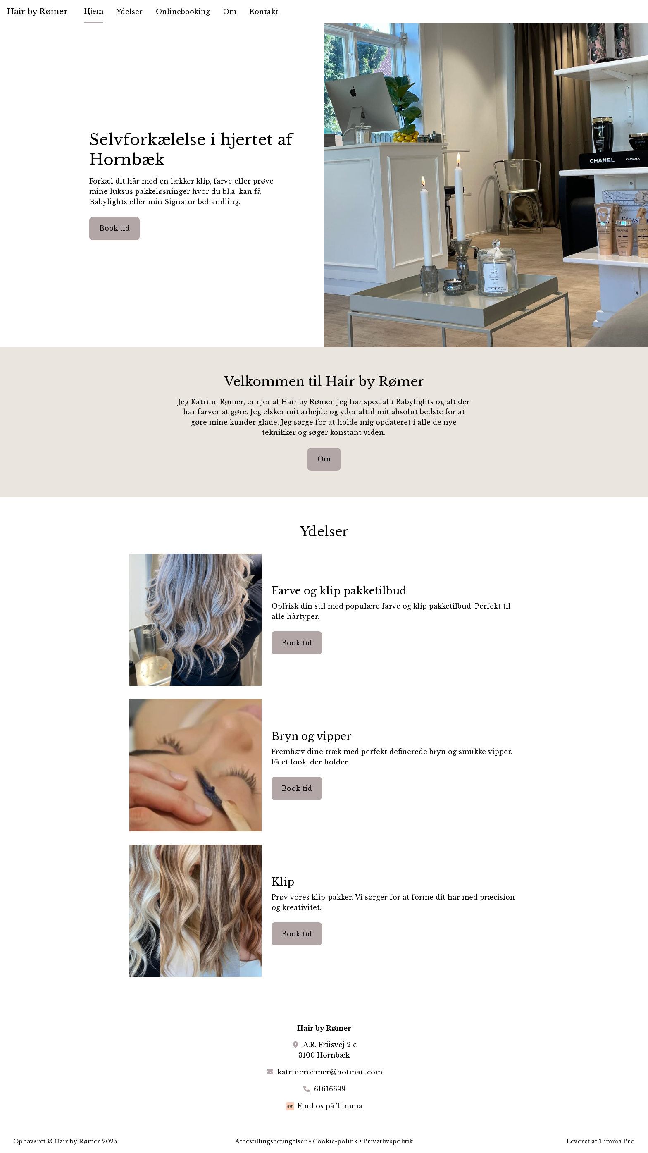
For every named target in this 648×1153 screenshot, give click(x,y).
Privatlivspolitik (388, 1141)
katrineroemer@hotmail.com (329, 1072)
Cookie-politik (335, 1141)
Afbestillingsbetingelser (271, 1141)
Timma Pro (617, 1141)
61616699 (329, 1089)
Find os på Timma (330, 1106)
